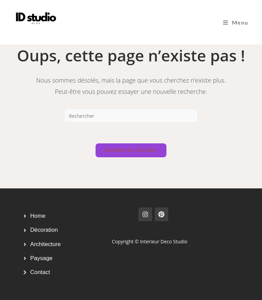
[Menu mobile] (235, 22)
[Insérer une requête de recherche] (131, 116)
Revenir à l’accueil (131, 150)
